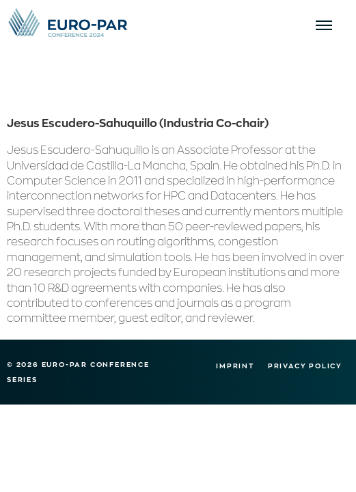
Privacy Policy (305, 365)
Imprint (235, 365)
